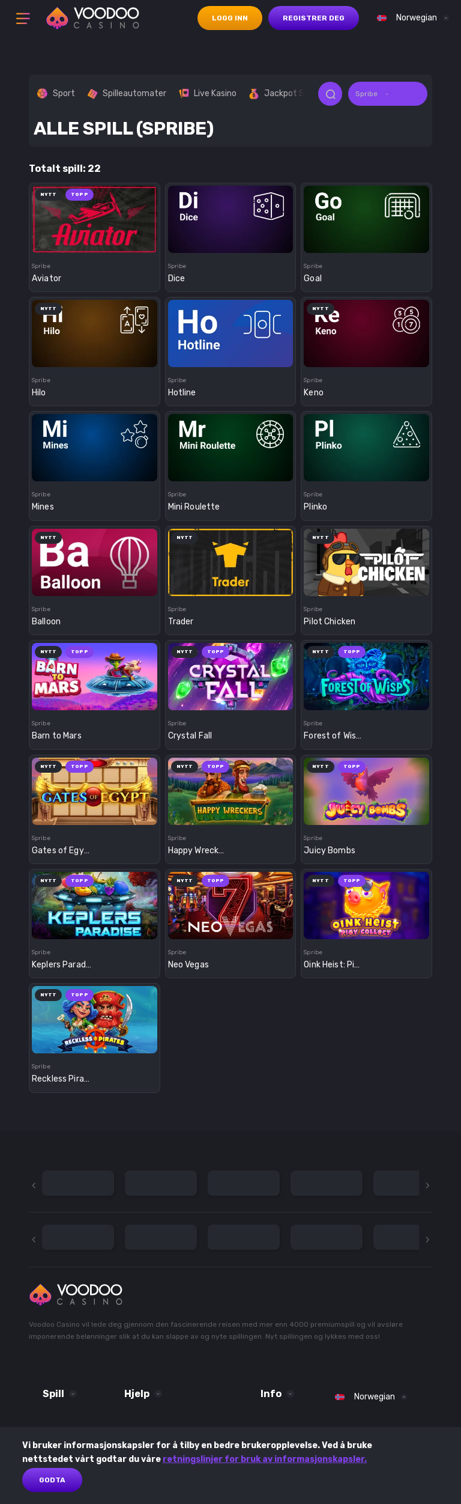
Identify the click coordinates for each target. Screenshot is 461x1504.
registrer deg (314, 18)
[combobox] (410, 18)
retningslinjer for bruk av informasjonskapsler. (265, 1459)
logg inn (230, 18)
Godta (52, 1480)
